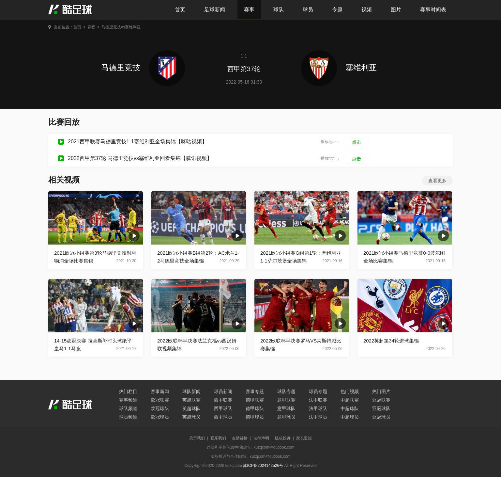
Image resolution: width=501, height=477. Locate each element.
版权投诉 (283, 438)
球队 (278, 9)
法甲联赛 (318, 400)
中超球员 (350, 417)
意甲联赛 (286, 400)
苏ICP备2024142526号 (263, 465)
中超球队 (350, 408)
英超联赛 (191, 400)
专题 (337, 9)
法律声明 (261, 438)
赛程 (91, 27)
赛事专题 (255, 391)
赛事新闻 (160, 391)
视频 (366, 9)
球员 (308, 9)
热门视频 (350, 391)
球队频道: (129, 408)
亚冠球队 (381, 408)
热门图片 (381, 391)
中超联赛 (350, 400)
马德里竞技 (143, 67)
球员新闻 (223, 391)
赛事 (249, 9)
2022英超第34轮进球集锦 (391, 340)
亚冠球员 (381, 417)
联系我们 (218, 438)
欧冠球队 (160, 408)
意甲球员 (286, 417)
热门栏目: (129, 391)
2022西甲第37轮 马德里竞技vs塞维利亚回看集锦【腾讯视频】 (140, 158)
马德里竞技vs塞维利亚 (121, 27)
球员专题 (318, 391)
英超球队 (191, 408)
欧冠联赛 (160, 400)
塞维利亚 (339, 67)
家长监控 (304, 438)
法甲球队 (318, 408)
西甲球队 (223, 408)
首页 (180, 9)
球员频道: (129, 417)
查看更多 (437, 180)
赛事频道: (129, 400)
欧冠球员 (160, 417)
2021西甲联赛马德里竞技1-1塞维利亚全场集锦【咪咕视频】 (137, 141)
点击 (356, 142)
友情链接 (240, 438)
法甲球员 (318, 417)
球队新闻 (191, 391)
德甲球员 (255, 417)
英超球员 (191, 417)
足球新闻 (214, 9)
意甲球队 (286, 408)
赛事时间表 (433, 9)
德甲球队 (255, 408)
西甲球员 (223, 417)
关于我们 (197, 438)
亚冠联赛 (381, 400)
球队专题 (286, 391)
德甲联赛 (255, 400)
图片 (396, 9)
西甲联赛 (223, 400)
